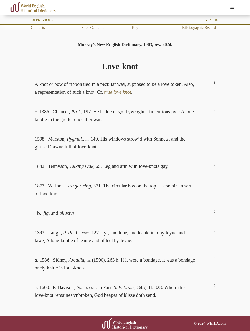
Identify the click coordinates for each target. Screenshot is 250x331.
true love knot (117, 92)
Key (135, 27)
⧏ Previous (42, 20)
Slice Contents (92, 27)
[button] (232, 7)
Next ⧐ (211, 20)
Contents (38, 27)
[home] (33, 7)
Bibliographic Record (199, 27)
